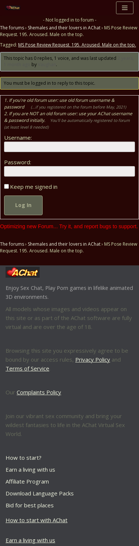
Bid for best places (30, 505)
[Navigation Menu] (124, 7)
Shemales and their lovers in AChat (64, 28)
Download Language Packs (40, 493)
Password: (17, 162)
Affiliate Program (27, 481)
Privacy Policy (92, 359)
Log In (23, 205)
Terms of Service (27, 368)
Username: (18, 137)
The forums (12, 28)
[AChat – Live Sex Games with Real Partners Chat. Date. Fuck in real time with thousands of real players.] (15, 8)
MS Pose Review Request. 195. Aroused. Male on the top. (77, 45)
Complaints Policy (39, 392)
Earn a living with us (30, 469)
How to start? (24, 457)
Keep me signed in (33, 186)
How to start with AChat (36, 520)
